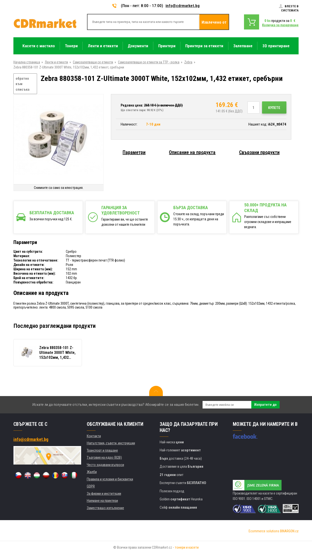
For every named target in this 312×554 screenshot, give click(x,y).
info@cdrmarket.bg (183, 5)
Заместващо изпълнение (105, 508)
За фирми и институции (104, 493)
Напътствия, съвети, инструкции (111, 443)
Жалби (92, 472)
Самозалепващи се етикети (93, 62)
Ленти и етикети (56, 62)
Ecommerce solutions (264, 531)
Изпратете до (265, 404)
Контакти (94, 436)
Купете (274, 108)
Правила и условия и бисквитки (110, 479)
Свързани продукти (259, 152)
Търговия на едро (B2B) (104, 457)
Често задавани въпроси (105, 465)
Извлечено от (214, 22)
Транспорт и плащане (102, 450)
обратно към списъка (22, 84)
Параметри (134, 152)
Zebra (188, 62)
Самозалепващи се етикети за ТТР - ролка (148, 62)
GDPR (91, 486)
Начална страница (26, 62)
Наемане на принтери (102, 500)
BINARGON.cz (289, 531)
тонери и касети (187, 547)
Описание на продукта (192, 152)
